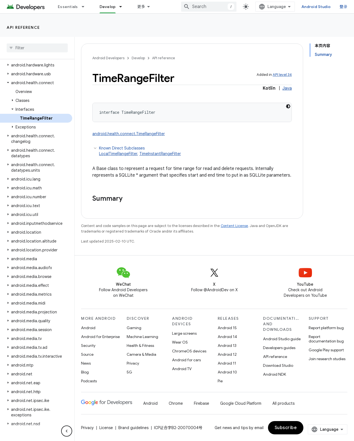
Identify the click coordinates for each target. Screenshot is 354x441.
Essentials (68, 6)
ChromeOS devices (189, 351)
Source (87, 354)
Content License (234, 225)
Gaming (134, 327)
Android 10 (227, 372)
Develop (138, 58)
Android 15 (227, 327)
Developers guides (279, 347)
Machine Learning (142, 336)
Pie (220, 380)
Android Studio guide (282, 338)
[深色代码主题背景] (288, 106)
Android (88, 327)
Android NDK (274, 374)
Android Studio (316, 6)
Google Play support (326, 349)
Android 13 (227, 345)
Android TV (182, 368)
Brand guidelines (133, 427)
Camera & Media (141, 354)
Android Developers (108, 58)
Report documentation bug (326, 339)
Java (287, 88)
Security (88, 345)
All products (283, 403)
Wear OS (180, 342)
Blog (85, 372)
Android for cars (186, 359)
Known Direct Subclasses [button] (195, 151)
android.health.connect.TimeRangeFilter (128, 133)
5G (129, 372)
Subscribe (286, 427)
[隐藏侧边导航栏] (66, 431)
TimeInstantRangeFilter (160, 153)
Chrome (176, 403)
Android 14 (227, 336)
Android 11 (227, 363)
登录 (344, 6)
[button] (36, 65)
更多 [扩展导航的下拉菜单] (141, 6)
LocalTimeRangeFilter (118, 153)
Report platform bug (326, 327)
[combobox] (208, 7)
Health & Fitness (140, 345)
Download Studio (278, 365)
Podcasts (89, 380)
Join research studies (327, 358)
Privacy (133, 363)
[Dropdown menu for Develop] (123, 6)
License (106, 427)
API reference (23, 27)
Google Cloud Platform (240, 403)
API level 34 (282, 74)
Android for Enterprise (100, 336)
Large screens (184, 333)
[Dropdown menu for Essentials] (85, 6)
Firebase (201, 403)
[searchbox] (37, 47)
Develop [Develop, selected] (108, 6)
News (86, 363)
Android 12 (227, 354)
